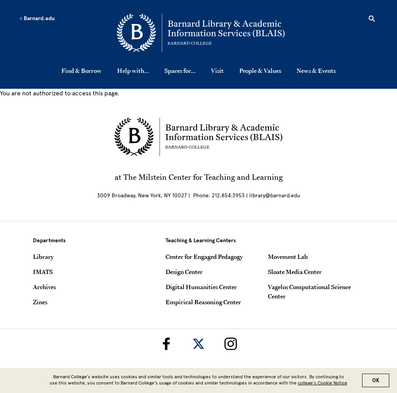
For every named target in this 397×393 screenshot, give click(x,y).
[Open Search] (372, 20)
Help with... (133, 70)
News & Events (316, 70)
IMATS (43, 272)
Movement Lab (288, 256)
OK (375, 382)
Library (43, 256)
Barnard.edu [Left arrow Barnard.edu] (37, 19)
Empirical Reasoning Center (203, 302)
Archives (44, 287)
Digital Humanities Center (201, 287)
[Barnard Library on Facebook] (166, 344)
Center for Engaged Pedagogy (204, 256)
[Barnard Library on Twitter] (198, 344)
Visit (217, 70)
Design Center (184, 272)
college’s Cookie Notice (322, 384)
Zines (40, 302)
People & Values (260, 70)
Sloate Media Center (295, 272)
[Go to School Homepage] (201, 33)
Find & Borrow (81, 70)
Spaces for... (179, 70)
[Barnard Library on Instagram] (230, 344)
